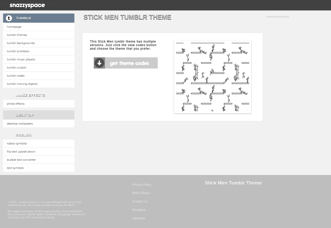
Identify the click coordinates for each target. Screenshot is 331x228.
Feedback (139, 210)
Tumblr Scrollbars (18, 51)
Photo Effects (15, 103)
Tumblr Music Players (21, 59)
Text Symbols (15, 168)
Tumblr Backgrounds (21, 43)
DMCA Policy (141, 193)
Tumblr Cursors (16, 67)
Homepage (14, 27)
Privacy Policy (141, 184)
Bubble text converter (21, 160)
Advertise (138, 218)
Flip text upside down (21, 151)
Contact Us (139, 201)
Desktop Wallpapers (20, 123)
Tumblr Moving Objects (22, 84)
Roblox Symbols (17, 143)
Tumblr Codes (15, 75)
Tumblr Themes (17, 35)
